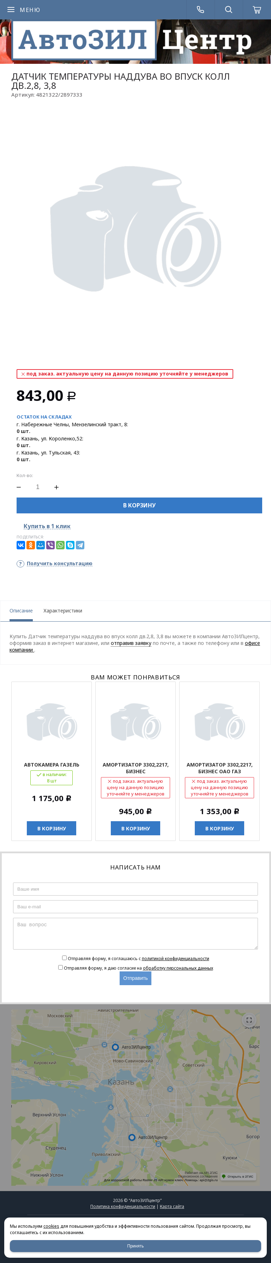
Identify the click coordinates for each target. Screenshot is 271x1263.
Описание (21, 610)
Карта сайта (172, 1206)
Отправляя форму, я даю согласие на (138, 968)
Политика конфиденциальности (122, 1206)
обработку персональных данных (178, 968)
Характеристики (62, 610)
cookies (51, 1226)
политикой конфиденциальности (175, 959)
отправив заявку (131, 643)
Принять (135, 1246)
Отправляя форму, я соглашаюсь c (138, 959)
